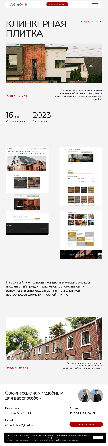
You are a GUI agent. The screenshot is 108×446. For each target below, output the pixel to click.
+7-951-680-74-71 (82, 413)
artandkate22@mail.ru (19, 425)
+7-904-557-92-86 (18, 413)
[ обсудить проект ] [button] (17, 367)
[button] (57, 4)
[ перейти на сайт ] (16, 95)
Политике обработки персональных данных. (62, 440)
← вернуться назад (91, 21)
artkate (18, 4)
